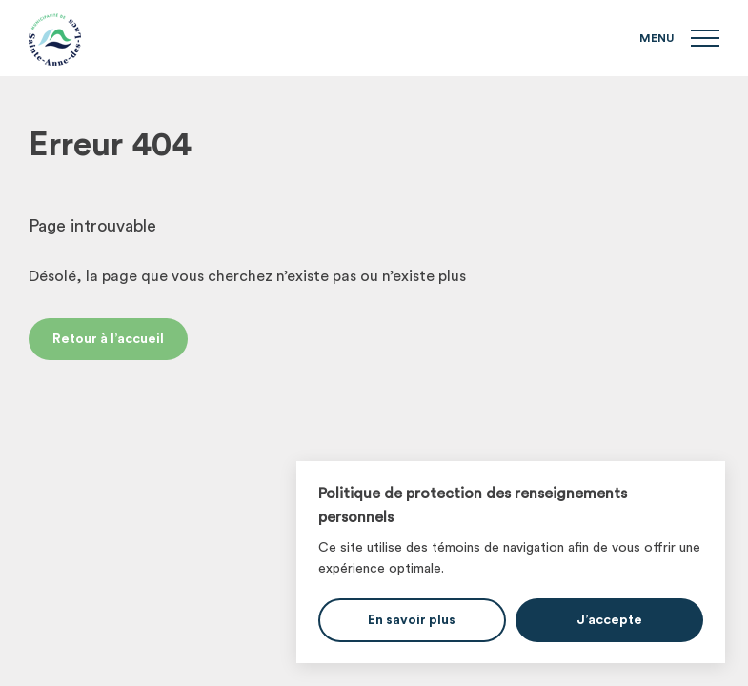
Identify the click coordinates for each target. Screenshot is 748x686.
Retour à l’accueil (108, 339)
